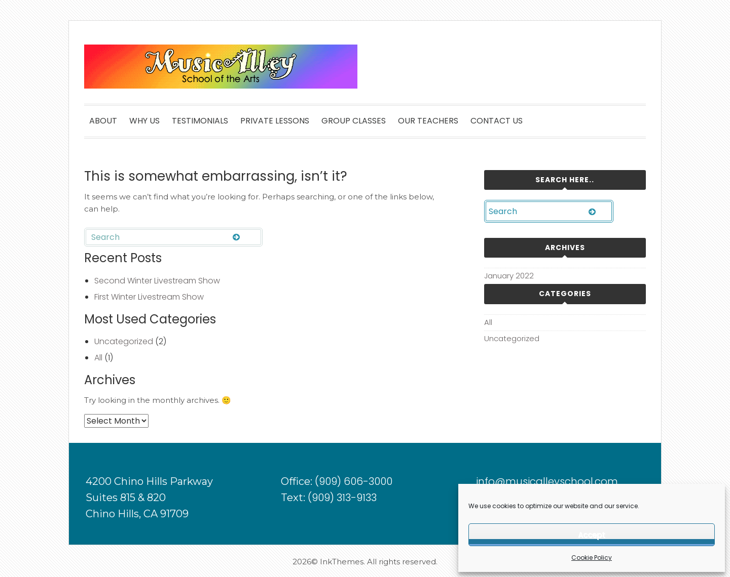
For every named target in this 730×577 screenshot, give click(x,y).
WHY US (144, 121)
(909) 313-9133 (342, 497)
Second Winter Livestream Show (157, 280)
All (98, 357)
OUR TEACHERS (428, 121)
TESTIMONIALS (200, 121)
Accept (591, 534)
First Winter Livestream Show (149, 297)
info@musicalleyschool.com (547, 481)
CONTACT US (496, 121)
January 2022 (509, 275)
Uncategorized (123, 341)
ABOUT (103, 121)
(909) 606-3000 (353, 481)
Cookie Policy (591, 557)
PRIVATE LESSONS (274, 121)
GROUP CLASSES (353, 121)
